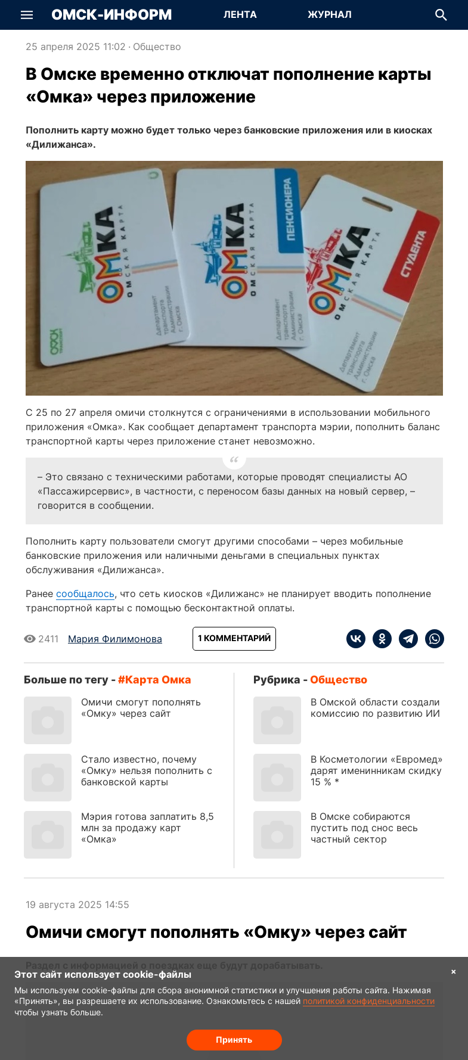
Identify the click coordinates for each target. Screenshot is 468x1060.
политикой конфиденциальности (369, 1001)
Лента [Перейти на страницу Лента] (240, 14)
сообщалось (85, 593)
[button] (27, 15)
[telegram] (405, 638)
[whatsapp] (431, 638)
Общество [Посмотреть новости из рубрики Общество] (157, 46)
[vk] (355, 638)
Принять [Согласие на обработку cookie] (234, 1039)
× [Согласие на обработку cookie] (454, 971)
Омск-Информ (111, 15)
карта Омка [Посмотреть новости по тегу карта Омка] (158, 679)
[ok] (378, 638)
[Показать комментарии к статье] (234, 639)
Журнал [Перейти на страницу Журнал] (330, 14)
